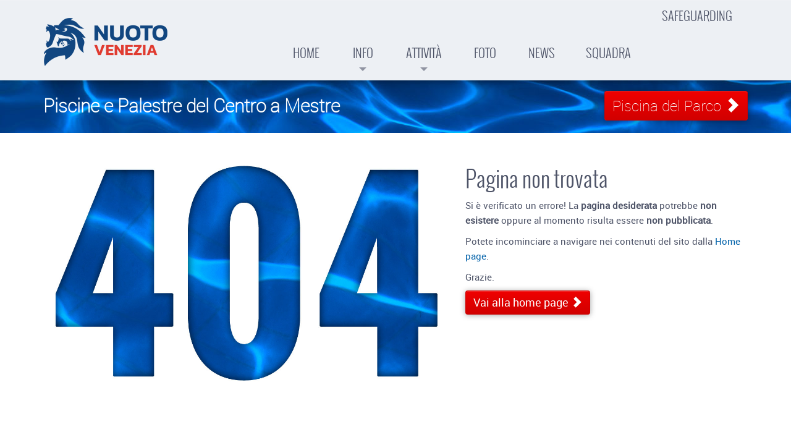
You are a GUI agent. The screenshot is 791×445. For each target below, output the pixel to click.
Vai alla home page (527, 302)
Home (306, 38)
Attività (424, 43)
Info (362, 43)
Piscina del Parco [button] (676, 106)
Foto (485, 38)
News (541, 38)
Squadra (608, 38)
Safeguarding (697, 16)
